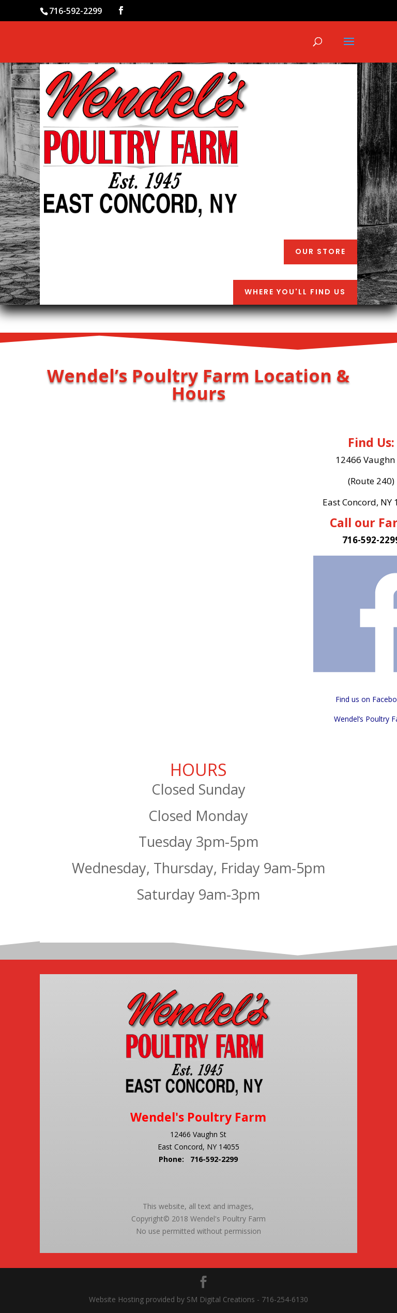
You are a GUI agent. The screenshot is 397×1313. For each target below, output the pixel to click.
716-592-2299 (214, 1159)
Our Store (320, 251)
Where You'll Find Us (295, 292)
